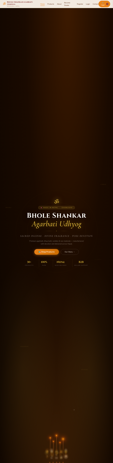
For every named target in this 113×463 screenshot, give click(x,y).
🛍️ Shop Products (46, 252)
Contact (96, 4)
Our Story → (70, 252)
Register (80, 4)
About (59, 4)
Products (50, 4)
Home (42, 4)
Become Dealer (67, 4)
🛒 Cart (104, 4)
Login (88, 4)
